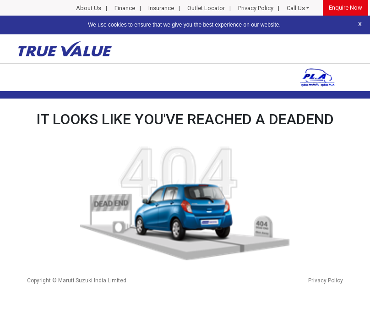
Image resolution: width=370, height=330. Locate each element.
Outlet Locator (206, 8)
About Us (88, 8)
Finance (124, 8)
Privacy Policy (255, 8)
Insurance (161, 8)
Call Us (296, 8)
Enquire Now (345, 7)
